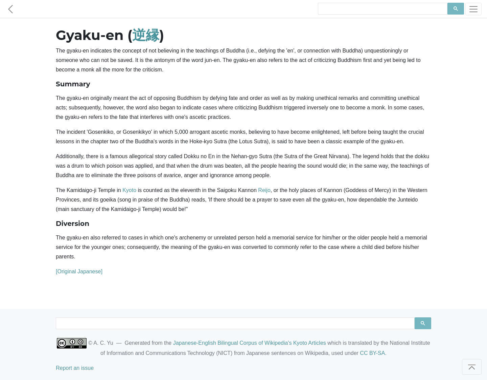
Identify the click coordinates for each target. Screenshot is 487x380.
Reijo (264, 190)
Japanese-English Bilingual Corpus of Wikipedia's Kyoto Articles (249, 343)
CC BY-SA (372, 353)
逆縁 (145, 35)
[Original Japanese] (79, 271)
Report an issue (75, 368)
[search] (382, 9)
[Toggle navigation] (473, 9)
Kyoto (129, 190)
